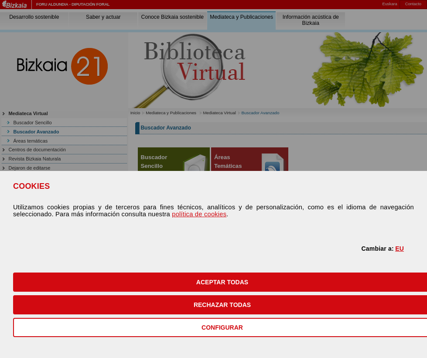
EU (399, 248)
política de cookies (199, 214)
